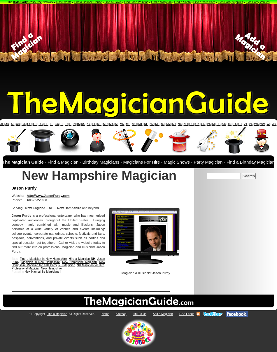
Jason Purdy (24, 188)
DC (40, 124)
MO (134, 124)
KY (88, 124)
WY (274, 124)
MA (111, 124)
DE (46, 124)
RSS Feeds (186, 314)
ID (66, 124)
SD (224, 124)
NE (146, 124)
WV (262, 124)
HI (61, 124)
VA (251, 124)
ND (186, 124)
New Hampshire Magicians (41, 271)
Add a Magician (163, 314)
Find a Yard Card (204, 2)
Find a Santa (182, 2)
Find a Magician (161, 2)
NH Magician (66, 265)
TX (235, 124)
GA (57, 124)
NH (157, 124)
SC (218, 124)
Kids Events (63, 2)
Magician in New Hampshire (40, 262)
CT (35, 124)
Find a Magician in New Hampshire (43, 258)
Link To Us (140, 314)
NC (180, 124)
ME (99, 124)
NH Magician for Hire (90, 265)
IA (78, 124)
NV (152, 124)
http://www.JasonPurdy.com (48, 195)
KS (83, 124)
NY (174, 124)
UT (240, 124)
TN (230, 124)
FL (51, 124)
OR (203, 124)
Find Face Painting (136, 2)
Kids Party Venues (258, 2)
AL (2, 124)
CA (24, 124)
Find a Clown (112, 2)
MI (116, 124)
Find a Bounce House (88, 2)
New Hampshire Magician (79, 262)
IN (74, 124)
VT (246, 124)
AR (18, 124)
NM (168, 124)
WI (268, 124)
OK (197, 124)
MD (105, 124)
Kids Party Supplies (230, 2)
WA (256, 124)
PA (209, 124)
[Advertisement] (138, 46)
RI (213, 124)
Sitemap (121, 314)
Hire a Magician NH (82, 258)
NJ (162, 124)
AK (7, 124)
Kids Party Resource (27, 2)
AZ (13, 124)
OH (191, 124)
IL (70, 124)
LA (94, 124)
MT (140, 124)
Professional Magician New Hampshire (37, 268)
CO (29, 124)
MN (122, 124)
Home (105, 314)
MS (128, 124)
